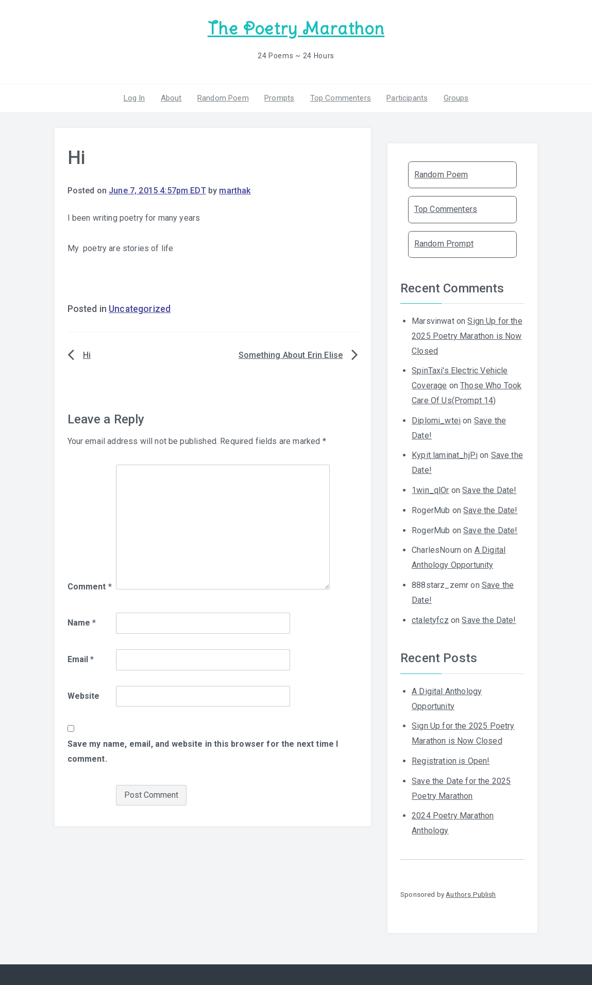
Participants (407, 97)
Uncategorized (140, 309)
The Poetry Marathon (296, 28)
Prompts (279, 97)
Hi (87, 355)
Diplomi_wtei (436, 420)
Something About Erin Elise (291, 355)
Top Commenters (340, 97)
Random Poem (223, 97)
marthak (234, 190)
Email (80, 659)
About (171, 97)
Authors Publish (471, 894)
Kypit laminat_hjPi (445, 455)
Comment (89, 587)
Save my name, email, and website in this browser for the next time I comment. (203, 751)
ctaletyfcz (430, 620)
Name (81, 623)
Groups (455, 97)
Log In (134, 97)
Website (83, 696)
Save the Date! (489, 490)
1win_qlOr (430, 490)
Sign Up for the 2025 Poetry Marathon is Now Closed (467, 336)
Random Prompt (443, 244)
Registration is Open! (450, 761)
